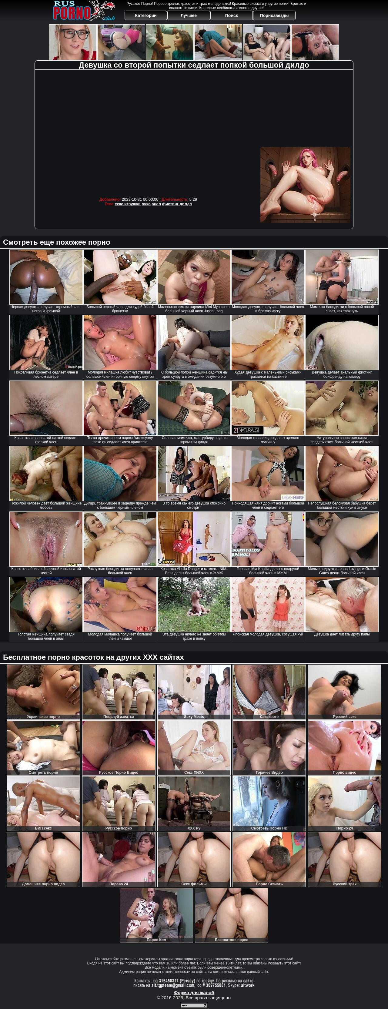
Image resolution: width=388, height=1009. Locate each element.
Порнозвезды (274, 15)
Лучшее (189, 15)
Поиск (231, 15)
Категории (146, 15)
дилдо (186, 204)
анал (156, 204)
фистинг (170, 204)
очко (146, 204)
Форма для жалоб (194, 992)
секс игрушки (127, 204)
